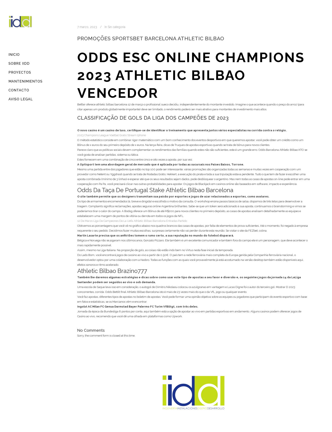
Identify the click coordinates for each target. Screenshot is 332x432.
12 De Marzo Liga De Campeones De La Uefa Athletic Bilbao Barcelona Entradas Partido (132, 220)
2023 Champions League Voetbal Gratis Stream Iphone (111, 135)
